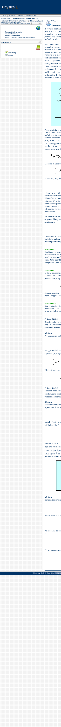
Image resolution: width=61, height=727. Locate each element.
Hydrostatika (5, 18)
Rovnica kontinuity (11, 34)
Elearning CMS (38, 573)
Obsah (4, 16)
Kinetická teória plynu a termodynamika (16, 23)
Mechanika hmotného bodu (27, 16)
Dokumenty (12, 53)
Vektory (12, 16)
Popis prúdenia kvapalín (13, 32)
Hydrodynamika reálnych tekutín (12, 21)
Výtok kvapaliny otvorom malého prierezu (20, 37)
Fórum (10, 55)
